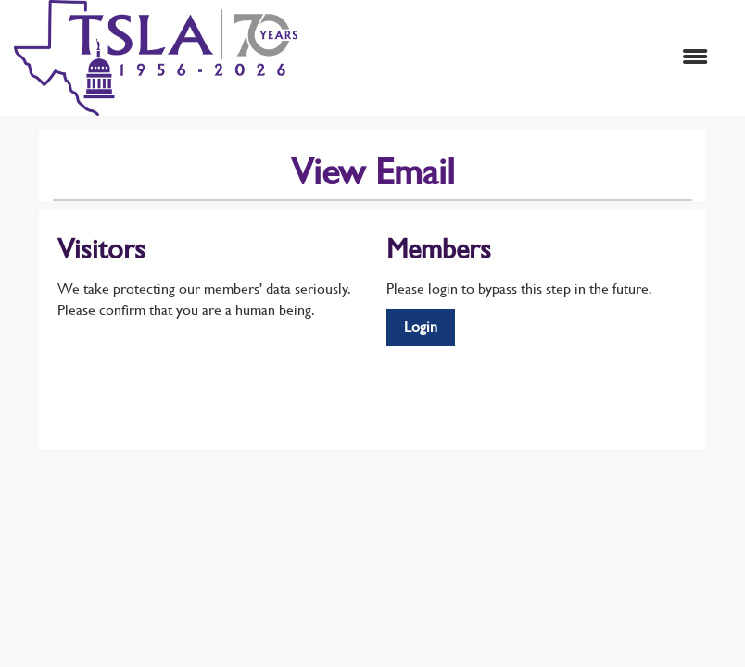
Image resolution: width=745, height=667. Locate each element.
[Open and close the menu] (512, 58)
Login (420, 326)
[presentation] (198, 367)
